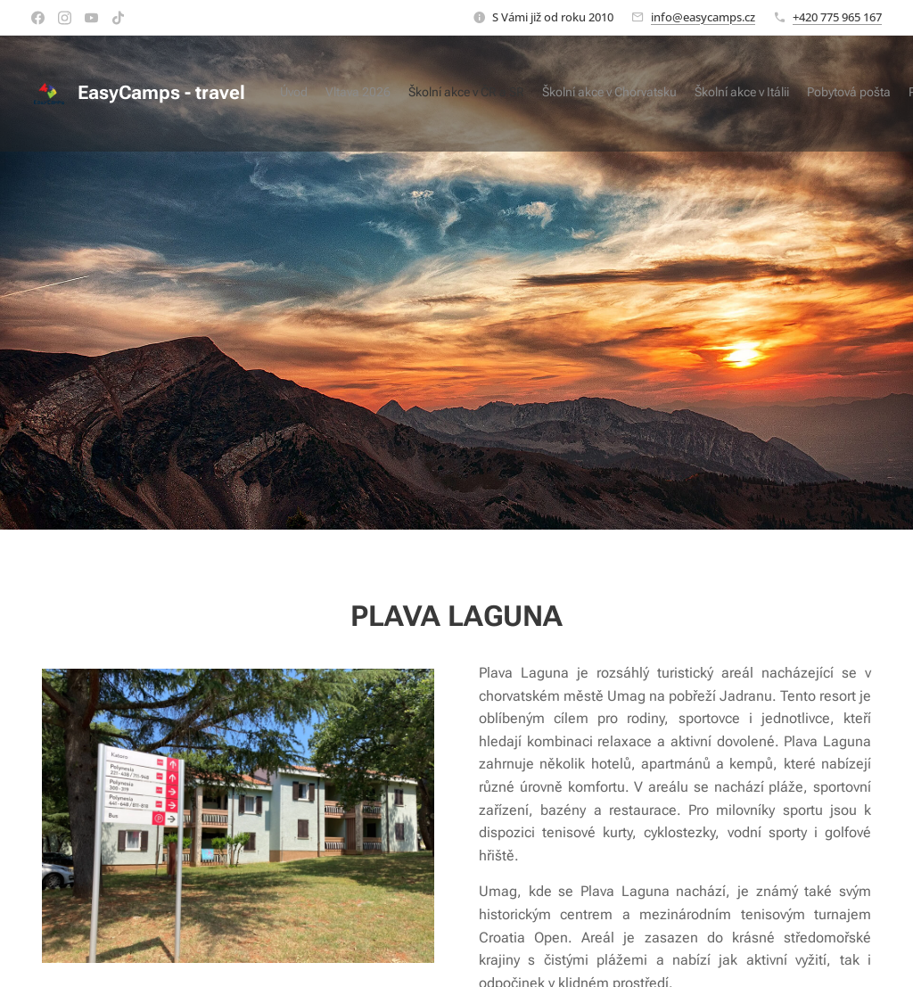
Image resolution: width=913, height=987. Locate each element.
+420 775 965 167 (837, 17)
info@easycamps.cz (703, 17)
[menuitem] (746, 93)
